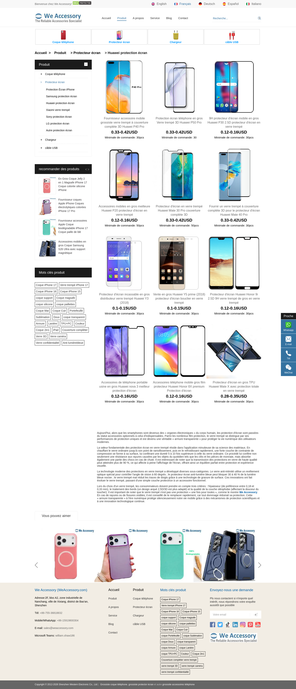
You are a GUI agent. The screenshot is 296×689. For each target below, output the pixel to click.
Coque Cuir (59, 310)
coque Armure (168, 648)
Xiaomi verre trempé (58, 109)
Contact (183, 18)
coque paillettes (65, 304)
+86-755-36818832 (51, 612)
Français (182, 4)
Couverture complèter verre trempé (179, 660)
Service (155, 18)
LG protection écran (57, 123)
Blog (169, 18)
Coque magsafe (65, 297)
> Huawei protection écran (125, 53)
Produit (121, 18)
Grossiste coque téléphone (113, 684)
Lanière (52, 323)
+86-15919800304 (68, 620)
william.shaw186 (65, 635)
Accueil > (43, 53)
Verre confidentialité (47, 342)
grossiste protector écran (141, 684)
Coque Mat (42, 310)
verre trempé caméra (192, 666)
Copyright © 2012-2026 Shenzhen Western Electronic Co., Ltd (66, 684)
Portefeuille (76, 310)
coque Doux (167, 641)
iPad (56, 329)
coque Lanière (186, 648)
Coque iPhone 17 (46, 285)
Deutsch (207, 4)
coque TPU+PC (169, 654)
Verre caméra (58, 336)
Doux (56, 317)
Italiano (253, 4)
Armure (40, 323)
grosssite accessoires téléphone (178, 684)
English (158, 4)
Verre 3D (41, 336)
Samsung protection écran (61, 96)
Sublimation (43, 317)
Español (231, 4)
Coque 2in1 (42, 329)
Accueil (106, 18)
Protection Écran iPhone (60, 89)
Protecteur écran (55, 82)
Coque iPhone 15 (70, 291)
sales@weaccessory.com (58, 628)
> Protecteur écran (84, 53)
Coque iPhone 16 (46, 291)
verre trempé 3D (169, 666)
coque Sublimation (192, 635)
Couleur (79, 323)
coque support (44, 297)
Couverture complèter (75, 329)
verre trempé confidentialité (175, 672)
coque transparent (74, 317)
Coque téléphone (55, 74)
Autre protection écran (59, 130)
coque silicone (44, 304)
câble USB (51, 147)
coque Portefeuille (170, 635)
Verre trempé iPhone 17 (74, 285)
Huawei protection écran (60, 103)
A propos (138, 18)
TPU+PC (66, 323)
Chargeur (50, 139)
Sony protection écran (59, 116)
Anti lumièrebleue (73, 342)
